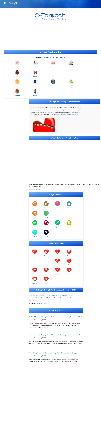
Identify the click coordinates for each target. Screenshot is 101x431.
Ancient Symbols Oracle (12, 192)
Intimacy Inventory (10, 306)
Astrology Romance (11, 213)
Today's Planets (9, 223)
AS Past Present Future (11, 198)
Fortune (86, 66)
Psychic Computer (10, 287)
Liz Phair (32, 227)
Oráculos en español (11, 170)
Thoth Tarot (15, 75)
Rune (57, 75)
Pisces (73, 182)
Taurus (41, 172)
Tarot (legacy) (9, 178)
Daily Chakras (9, 233)
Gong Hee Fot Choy (11, 245)
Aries (33, 172)
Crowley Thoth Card (11, 176)
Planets (43, 75)
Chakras (43, 66)
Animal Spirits (57, 66)
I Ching (7, 257)
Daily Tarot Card (10, 174)
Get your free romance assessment (40, 97)
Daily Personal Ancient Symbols (14, 194)
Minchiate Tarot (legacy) (12, 180)
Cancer (57, 172)
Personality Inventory (11, 316)
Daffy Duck (52, 225)
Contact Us (39, 3)
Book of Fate (9, 253)
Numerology (9, 237)
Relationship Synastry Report (13, 90)
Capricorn (57, 182)
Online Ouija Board (11, 88)
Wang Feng (68, 225)
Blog (35, 3)
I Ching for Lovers (10, 259)
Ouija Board (9, 263)
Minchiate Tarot (10, 168)
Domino (29, 75)
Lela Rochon (32, 223)
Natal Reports (9, 215)
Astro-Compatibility (10, 217)
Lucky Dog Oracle (10, 269)
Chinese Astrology (10, 221)
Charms (72, 66)
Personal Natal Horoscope (43, 230)
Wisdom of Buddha (10, 281)
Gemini (49, 172)
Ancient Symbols (29, 66)
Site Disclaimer (52, 3)
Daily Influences (10, 261)
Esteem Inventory (10, 308)
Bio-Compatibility (10, 302)
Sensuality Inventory (11, 312)
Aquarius (65, 182)
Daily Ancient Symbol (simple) (13, 196)
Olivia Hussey (37, 225)
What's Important (10, 285)
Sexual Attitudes (10, 314)
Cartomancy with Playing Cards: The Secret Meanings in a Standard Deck (52, 264)
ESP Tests (8, 300)
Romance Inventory (11, 310)
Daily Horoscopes (10, 209)
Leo (66, 172)
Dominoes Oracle (10, 241)
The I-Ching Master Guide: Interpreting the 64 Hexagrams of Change (53, 283)
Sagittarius (49, 182)
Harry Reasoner (60, 225)
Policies (45, 3)
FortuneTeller (9, 249)
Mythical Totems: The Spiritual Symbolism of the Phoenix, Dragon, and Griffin (52, 245)
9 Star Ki (8, 243)
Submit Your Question (74, 371)
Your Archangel (10, 289)
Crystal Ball (8, 265)
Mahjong (86, 75)
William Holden (40, 223)
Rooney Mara (45, 225)
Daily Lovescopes (10, 211)
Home (24, 3)
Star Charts (29, 3)
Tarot (15, 66)
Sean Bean (75, 225)
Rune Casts (8, 251)
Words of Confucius (11, 283)
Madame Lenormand (11, 247)
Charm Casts (9, 255)
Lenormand (72, 75)
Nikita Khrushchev (50, 223)
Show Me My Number (50, 339)
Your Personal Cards (11, 182)
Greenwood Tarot (10, 172)
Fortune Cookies (10, 271)
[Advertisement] (50, 36)
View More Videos (34, 154)
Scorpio (41, 182)
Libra (33, 182)
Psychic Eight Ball (10, 267)
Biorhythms (8, 304)
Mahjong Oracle (10, 239)
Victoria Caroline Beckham (63, 223)
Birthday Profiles (10, 219)
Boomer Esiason (39, 227)
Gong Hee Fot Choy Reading (13, 86)
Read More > (32, 260)
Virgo (73, 172)
